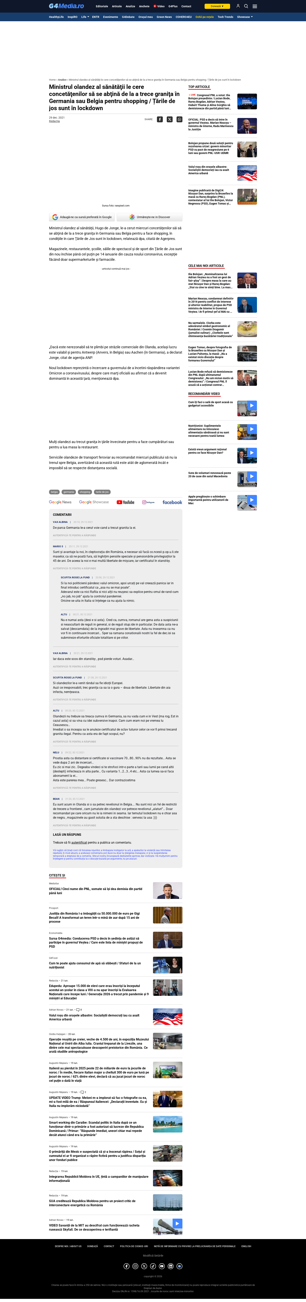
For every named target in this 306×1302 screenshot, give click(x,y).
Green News (164, 16)
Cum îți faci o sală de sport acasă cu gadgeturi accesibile (210, 404)
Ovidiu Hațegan (57, 1034)
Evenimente (110, 16)
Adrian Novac (56, 1009)
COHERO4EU (184, 16)
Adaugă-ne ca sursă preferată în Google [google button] (82, 217)
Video (161, 6)
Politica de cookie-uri (134, 1246)
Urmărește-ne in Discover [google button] (149, 217)
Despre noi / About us (68, 1246)
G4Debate (128, 16)
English (246, 1246)
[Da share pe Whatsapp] (179, 119)
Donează (217, 6)
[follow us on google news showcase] (94, 502)
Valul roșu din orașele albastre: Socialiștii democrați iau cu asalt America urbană (94, 1017)
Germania (69, 491)
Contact (186, 6)
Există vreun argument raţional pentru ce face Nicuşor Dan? (207, 451)
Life (83, 16)
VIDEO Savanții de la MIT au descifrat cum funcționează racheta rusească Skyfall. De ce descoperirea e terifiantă (94, 1227)
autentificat (79, 842)
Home (52, 79)
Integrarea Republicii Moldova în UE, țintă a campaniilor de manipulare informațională (98, 1179)
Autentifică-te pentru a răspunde (74, 535)
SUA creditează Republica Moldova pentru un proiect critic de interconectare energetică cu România (92, 1203)
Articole (117, 6)
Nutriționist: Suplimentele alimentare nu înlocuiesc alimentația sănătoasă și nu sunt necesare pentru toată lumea (208, 430)
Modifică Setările (153, 1255)
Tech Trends (225, 16)
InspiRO (72, 16)
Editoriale (102, 6)
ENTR (95, 16)
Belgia (54, 491)
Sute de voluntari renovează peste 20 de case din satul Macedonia (209, 474)
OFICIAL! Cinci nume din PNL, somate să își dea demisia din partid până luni (95, 891)
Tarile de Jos (102, 491)
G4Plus (173, 6)
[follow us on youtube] (125, 502)
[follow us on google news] (60, 502)
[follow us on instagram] (148, 502)
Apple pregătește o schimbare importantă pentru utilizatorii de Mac (208, 500)
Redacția (54, 121)
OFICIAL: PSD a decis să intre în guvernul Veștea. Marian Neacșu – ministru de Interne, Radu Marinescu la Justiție (210, 124)
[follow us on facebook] (172, 502)
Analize (130, 6)
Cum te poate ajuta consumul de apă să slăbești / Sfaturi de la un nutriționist (95, 965)
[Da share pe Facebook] (160, 119)
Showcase (243, 16)
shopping (85, 491)
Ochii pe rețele (205, 16)
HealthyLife (56, 16)
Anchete (144, 6)
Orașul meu (145, 16)
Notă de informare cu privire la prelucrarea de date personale (195, 1246)
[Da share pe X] (170, 119)
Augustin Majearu (58, 1063)
